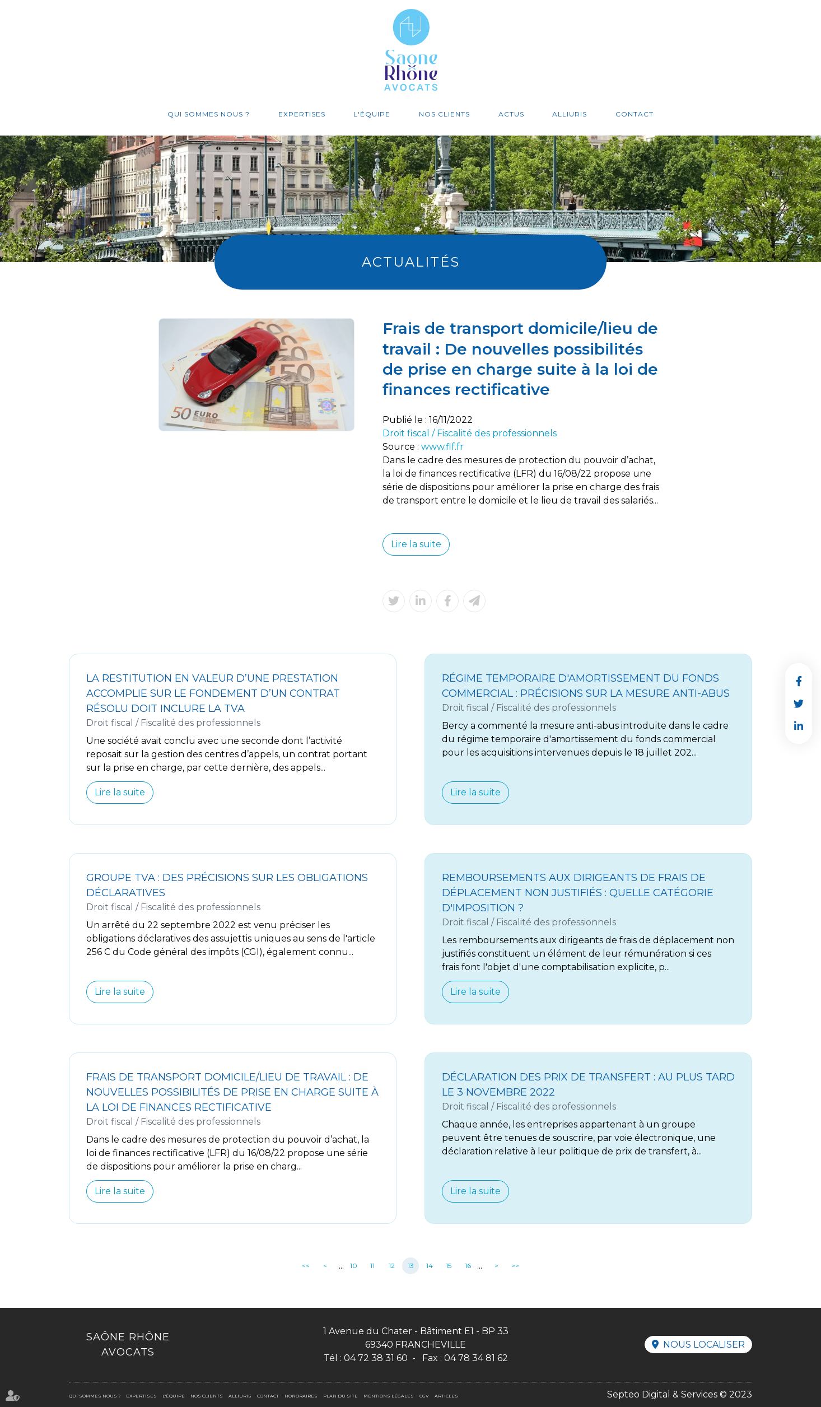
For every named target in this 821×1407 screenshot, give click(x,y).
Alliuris (569, 114)
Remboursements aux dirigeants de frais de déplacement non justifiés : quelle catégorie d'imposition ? (577, 893)
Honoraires (301, 1396)
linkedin (799, 726)
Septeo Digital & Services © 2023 (679, 1394)
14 (429, 1265)
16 (468, 1265)
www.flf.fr (442, 446)
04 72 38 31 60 (376, 1358)
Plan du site (340, 1396)
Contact (634, 114)
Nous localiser (704, 1344)
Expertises (301, 114)
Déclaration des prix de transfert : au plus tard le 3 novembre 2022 (588, 1084)
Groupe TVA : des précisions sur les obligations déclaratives (227, 885)
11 (372, 1265)
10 (353, 1265)
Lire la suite (416, 544)
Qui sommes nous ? (208, 114)
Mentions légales (388, 1396)
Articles (446, 1396)
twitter (799, 703)
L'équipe (371, 114)
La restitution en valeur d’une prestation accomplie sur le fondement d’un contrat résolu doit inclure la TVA (213, 693)
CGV (424, 1396)
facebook (799, 681)
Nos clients (444, 114)
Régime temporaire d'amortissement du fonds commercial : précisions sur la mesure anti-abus (586, 686)
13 (411, 1265)
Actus (511, 114)
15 (448, 1265)
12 (392, 1265)
